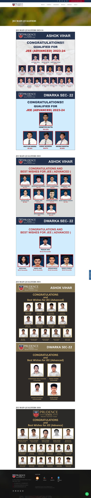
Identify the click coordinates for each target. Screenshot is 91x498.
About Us (43, 4)
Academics (49, 4)
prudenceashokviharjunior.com (20, 486)
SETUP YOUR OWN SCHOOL (76, 1)
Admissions (69, 4)
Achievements (56, 4)
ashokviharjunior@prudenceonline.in (21, 485)
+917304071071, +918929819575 (21, 483)
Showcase (63, 4)
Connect (76, 4)
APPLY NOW (90, 275)
